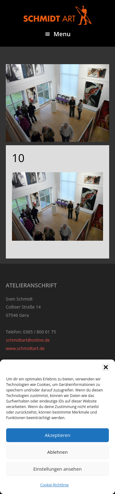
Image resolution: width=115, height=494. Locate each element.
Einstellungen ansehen (57, 469)
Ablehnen (57, 452)
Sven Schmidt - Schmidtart (57, 15)
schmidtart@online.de (28, 340)
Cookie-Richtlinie (54, 485)
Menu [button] (62, 34)
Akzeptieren (57, 435)
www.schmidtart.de (25, 348)
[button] (106, 367)
